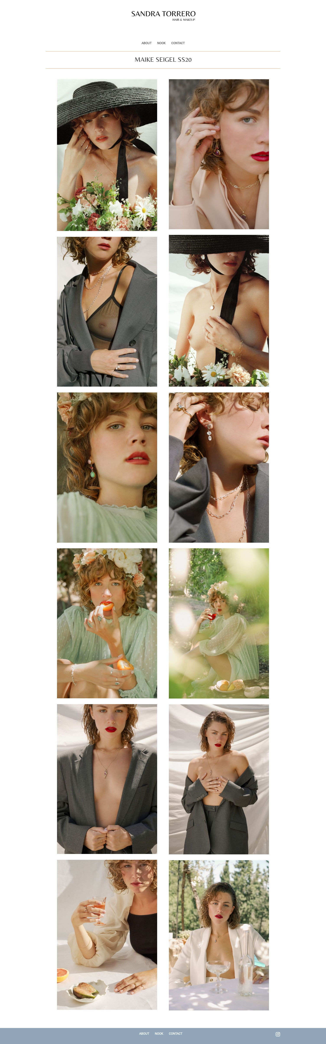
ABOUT (147, 32)
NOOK (161, 32)
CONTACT (178, 32)
